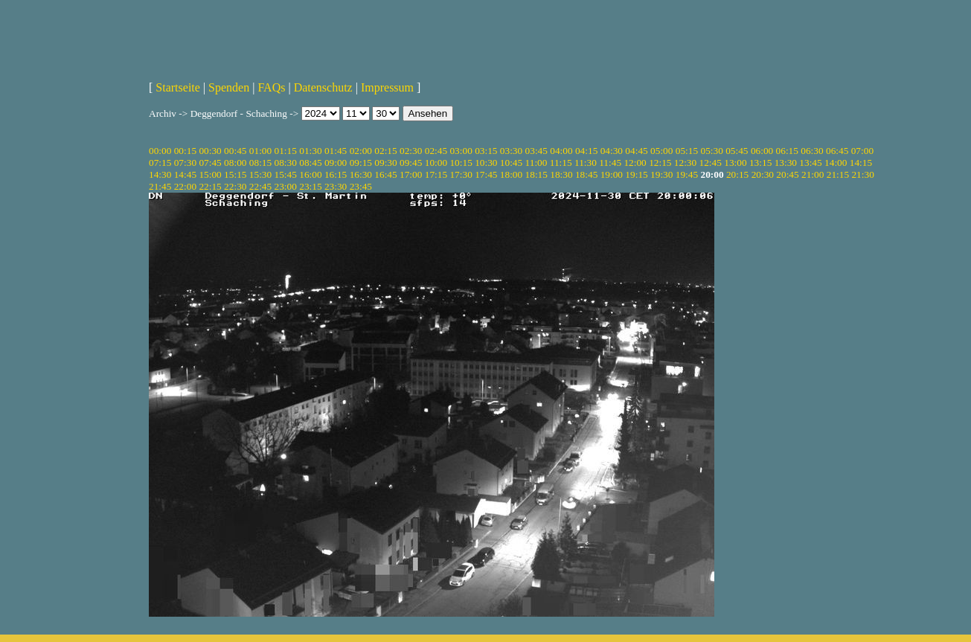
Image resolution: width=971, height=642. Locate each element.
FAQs (271, 87)
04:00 (561, 150)
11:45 (610, 162)
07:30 (185, 162)
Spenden (228, 87)
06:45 (837, 150)
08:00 (235, 162)
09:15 (361, 162)
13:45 (810, 162)
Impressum (387, 87)
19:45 (687, 174)
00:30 (210, 150)
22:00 (185, 186)
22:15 (210, 186)
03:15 (486, 150)
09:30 (385, 162)
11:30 (585, 162)
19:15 (636, 174)
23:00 (286, 186)
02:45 (436, 150)
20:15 (737, 174)
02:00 (361, 150)
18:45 (586, 174)
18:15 (536, 174)
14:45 (185, 174)
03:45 (536, 150)
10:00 (436, 162)
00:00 (160, 150)
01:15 (286, 150)
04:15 (586, 150)
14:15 (861, 162)
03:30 (511, 150)
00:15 (185, 150)
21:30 (862, 174)
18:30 (561, 174)
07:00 (862, 150)
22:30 (235, 186)
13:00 (735, 162)
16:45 (385, 174)
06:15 (787, 150)
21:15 (838, 174)
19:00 (611, 174)
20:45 (787, 174)
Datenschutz (323, 87)
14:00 (835, 162)
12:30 (685, 162)
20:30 (763, 174)
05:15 (687, 150)
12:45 (710, 162)
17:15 (436, 174)
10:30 (486, 162)
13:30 (786, 162)
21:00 (812, 174)
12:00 (635, 162)
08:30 (286, 162)
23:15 (310, 186)
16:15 (335, 174)
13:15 (760, 162)
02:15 (385, 150)
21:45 (160, 186)
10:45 (511, 162)
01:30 (310, 150)
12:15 (660, 162)
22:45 (260, 186)
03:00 (460, 150)
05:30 (711, 150)
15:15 (235, 174)
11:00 (536, 162)
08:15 (260, 162)
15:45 (286, 174)
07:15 (160, 162)
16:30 (361, 174)
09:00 (335, 162)
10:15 (460, 162)
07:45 (210, 162)
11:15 (561, 162)
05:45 (736, 150)
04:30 (611, 150)
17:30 (460, 174)
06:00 (762, 150)
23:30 (335, 186)
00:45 (235, 150)
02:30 (411, 150)
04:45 (636, 150)
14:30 (160, 174)
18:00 (511, 174)
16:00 (310, 174)
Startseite (178, 87)
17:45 (486, 174)
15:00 (210, 174)
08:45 (310, 162)
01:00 (260, 150)
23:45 (361, 186)
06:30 (812, 150)
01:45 (335, 150)
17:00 (411, 174)
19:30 (661, 174)
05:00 (661, 150)
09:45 (411, 162)
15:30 (260, 174)
